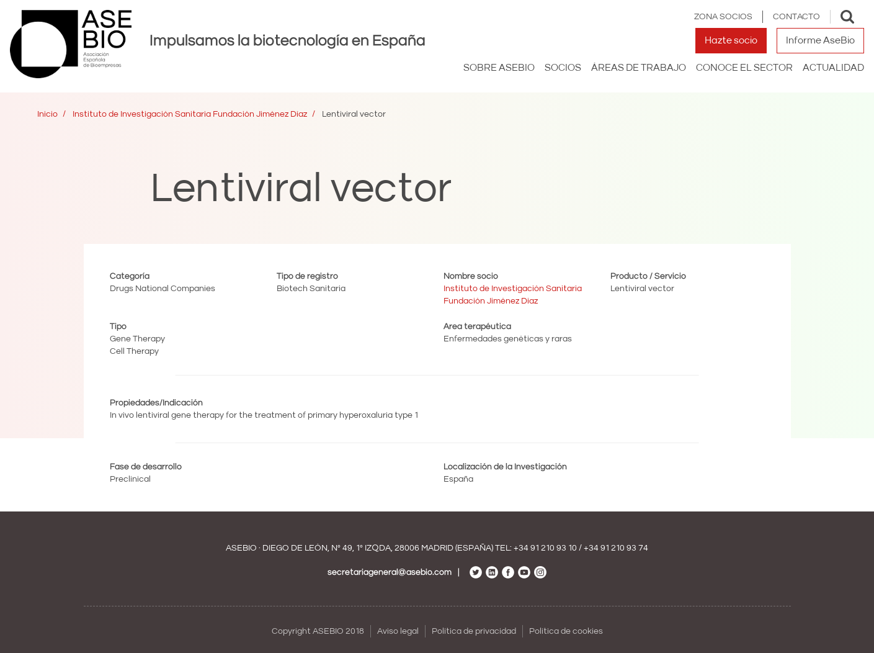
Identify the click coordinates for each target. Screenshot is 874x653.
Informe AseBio (820, 40)
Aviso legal (398, 631)
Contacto (796, 16)
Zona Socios (723, 16)
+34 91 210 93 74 (616, 548)
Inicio (47, 114)
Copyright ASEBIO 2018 (318, 631)
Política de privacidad (474, 631)
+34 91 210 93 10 (545, 548)
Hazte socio (731, 40)
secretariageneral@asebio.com (390, 572)
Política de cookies (566, 631)
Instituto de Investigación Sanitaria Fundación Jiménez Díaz (190, 114)
